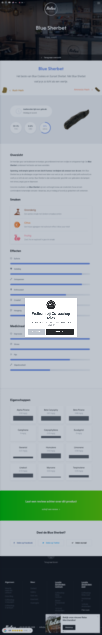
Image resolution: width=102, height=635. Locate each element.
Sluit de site (36, 332)
